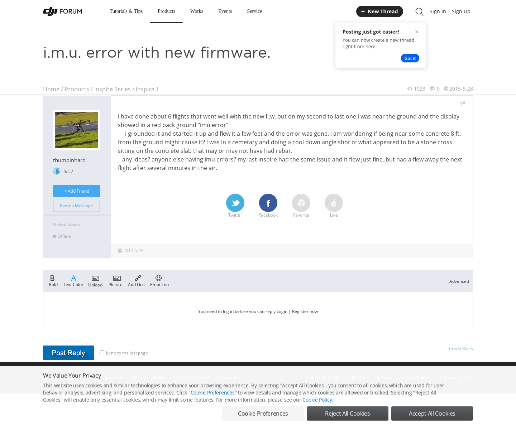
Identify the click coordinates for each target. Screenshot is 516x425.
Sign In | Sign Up (450, 11)
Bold (53, 280)
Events (225, 11)
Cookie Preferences (191, 378)
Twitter (235, 206)
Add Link (136, 280)
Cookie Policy (317, 411)
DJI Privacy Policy (148, 378)
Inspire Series (112, 89)
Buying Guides (416, 378)
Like (334, 206)
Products (166, 11)
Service (254, 11)
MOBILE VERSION (322, 378)
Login (282, 311)
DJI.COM (357, 378)
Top (469, 378)
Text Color (73, 280)
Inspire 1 (147, 89)
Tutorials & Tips (126, 11)
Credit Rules (461, 349)
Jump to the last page (124, 353)
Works (196, 11)
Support (448, 378)
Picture (116, 280)
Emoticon (159, 280)
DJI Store (383, 378)
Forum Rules (231, 378)
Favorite (301, 206)
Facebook (268, 206)
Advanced (459, 281)
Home (51, 89)
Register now (305, 311)
